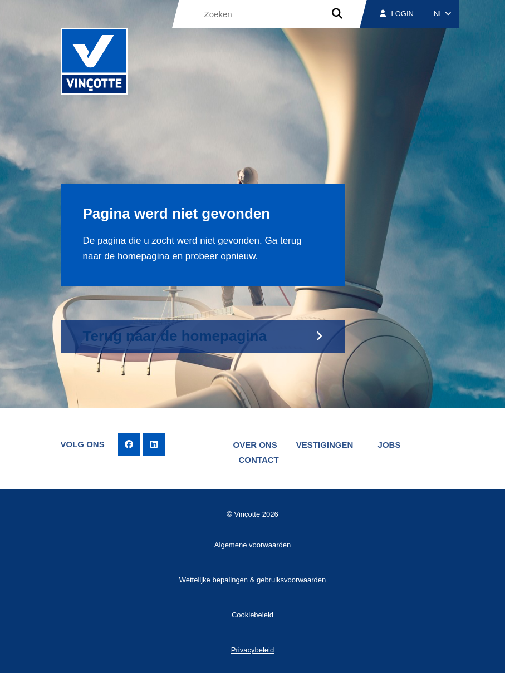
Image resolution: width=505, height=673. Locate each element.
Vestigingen (325, 444)
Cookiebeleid (252, 615)
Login (397, 13)
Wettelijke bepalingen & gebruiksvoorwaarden (252, 580)
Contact (259, 459)
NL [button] (442, 13)
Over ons (255, 444)
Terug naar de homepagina (175, 336)
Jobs (389, 444)
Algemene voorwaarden (252, 545)
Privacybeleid (252, 650)
